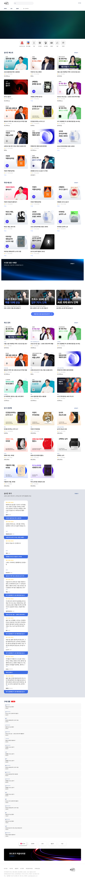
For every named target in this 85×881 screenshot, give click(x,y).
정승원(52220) (9, 534)
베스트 (23, 843)
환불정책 (16, 868)
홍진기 (7, 514)
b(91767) (8, 572)
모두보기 (76, 52)
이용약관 (11, 868)
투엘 (7, 591)
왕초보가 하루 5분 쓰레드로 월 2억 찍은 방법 (15, 576)
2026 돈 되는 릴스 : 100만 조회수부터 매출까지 (16, 614)
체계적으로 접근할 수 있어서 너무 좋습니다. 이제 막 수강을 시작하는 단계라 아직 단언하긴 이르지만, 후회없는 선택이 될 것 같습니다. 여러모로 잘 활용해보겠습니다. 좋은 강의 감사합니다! (16, 508)
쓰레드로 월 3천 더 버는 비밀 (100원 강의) (15, 537)
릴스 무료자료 (25, 8)
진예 (7, 553)
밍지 (7, 630)
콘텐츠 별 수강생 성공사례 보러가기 (42, 314)
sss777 (7, 649)
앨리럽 (7, 688)
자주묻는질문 (37, 868)
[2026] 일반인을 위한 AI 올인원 (13, 518)
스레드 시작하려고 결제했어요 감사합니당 (16, 563)
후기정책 (22, 868)
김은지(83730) (9, 611)
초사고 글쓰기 (9, 672)
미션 (62, 843)
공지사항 (5, 868)
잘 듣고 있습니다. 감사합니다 (13, 543)
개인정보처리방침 (29, 868)
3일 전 (9, 553)
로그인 (79, 3)
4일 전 (9, 630)
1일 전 (10, 514)
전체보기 (72, 263)
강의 (11, 8)
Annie (7, 669)
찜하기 (25, 57)
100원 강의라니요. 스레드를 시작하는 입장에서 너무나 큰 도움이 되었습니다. (16, 525)
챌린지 (17, 8)
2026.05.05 (11, 688)
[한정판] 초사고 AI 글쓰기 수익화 (14, 556)
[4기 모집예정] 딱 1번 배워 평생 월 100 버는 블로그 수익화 (15, 595)
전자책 (5, 8)
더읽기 (7, 512)
